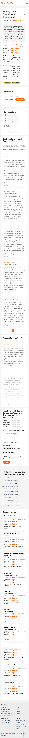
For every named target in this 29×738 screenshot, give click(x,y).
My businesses (5, 722)
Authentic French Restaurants (10, 489)
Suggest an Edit (16, 82)
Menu (11, 96)
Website (18, 56)
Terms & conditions (6, 713)
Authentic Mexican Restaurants (10, 480)
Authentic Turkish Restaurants (10, 500)
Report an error (20, 724)
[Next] (18, 330)
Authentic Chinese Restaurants (10, 478)
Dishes (17, 96)
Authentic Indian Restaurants (10, 494)
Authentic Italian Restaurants (10, 486)
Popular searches (6, 715)
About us (3, 707)
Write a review (7, 82)
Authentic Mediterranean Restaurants (12, 503)
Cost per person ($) (9, 452)
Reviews (18, 711)
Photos (18, 713)
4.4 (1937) (17, 20)
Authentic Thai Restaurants (9, 497)
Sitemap (3, 735)
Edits (17, 715)
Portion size (5, 457)
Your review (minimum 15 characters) (14, 430)
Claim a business (5, 720)
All (6, 96)
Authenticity (6, 422)
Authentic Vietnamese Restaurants (11, 506)
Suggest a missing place (21, 727)
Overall (5, 420)
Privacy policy (5, 711)
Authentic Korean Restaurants (10, 491)
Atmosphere (9, 99)
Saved (17, 709)
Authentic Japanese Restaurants (11, 483)
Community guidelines (7, 709)
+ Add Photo (20, 99)
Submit (6, 462)
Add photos (6, 445)
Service (5, 426)
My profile (18, 707)
